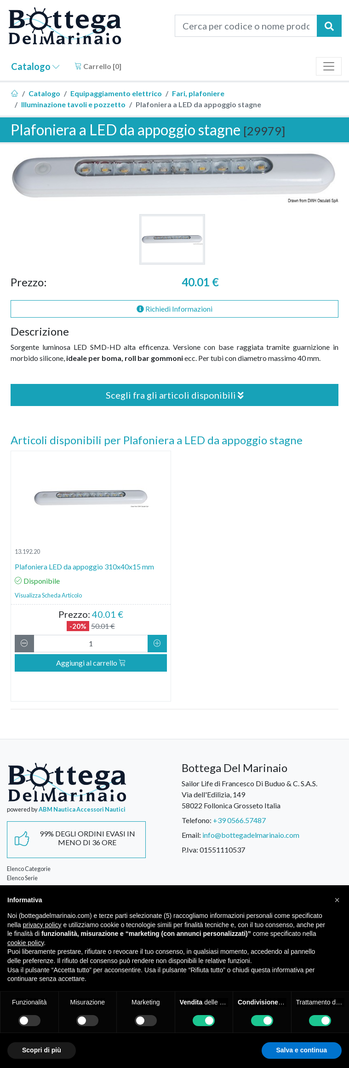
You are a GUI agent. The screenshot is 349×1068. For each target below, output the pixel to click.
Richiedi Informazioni (174, 308)
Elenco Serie (22, 878)
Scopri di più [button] (41, 1050)
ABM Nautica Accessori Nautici (82, 809)
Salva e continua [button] (301, 1050)
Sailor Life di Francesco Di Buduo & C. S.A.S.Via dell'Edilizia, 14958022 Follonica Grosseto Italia (249, 794)
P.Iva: (190, 849)
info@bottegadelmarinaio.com (250, 834)
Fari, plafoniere (198, 93)
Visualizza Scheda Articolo (48, 595)
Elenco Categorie (29, 868)
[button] (337, 900)
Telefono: (197, 820)
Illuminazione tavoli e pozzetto (73, 104)
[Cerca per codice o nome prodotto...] (246, 26)
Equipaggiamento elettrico (116, 93)
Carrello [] (97, 66)
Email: (191, 834)
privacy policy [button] (42, 925)
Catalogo (35, 66)
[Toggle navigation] (329, 66)
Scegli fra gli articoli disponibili (175, 394)
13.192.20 (27, 551)
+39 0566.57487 (239, 820)
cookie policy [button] (25, 942)
